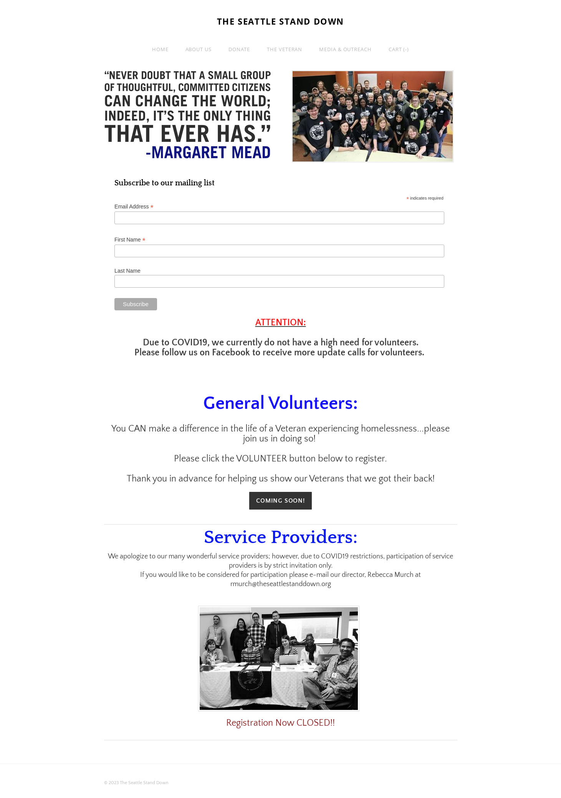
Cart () (399, 49)
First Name (130, 239)
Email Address (134, 206)
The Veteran (284, 49)
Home (160, 49)
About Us (198, 49)
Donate (239, 49)
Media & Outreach (345, 49)
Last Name (127, 271)
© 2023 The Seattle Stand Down (136, 782)
